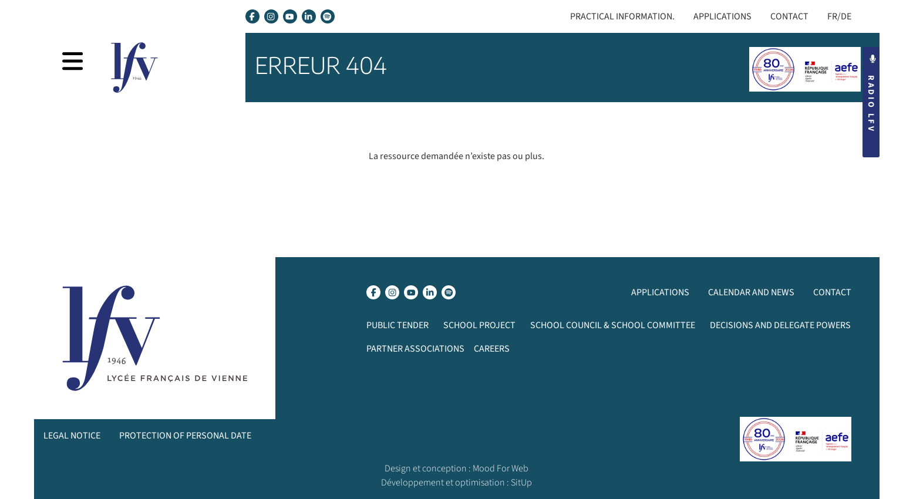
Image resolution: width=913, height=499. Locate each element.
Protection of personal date (185, 435)
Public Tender (397, 325)
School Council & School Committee (612, 325)
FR (832, 16)
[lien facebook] (252, 16)
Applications (722, 16)
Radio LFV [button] (871, 94)
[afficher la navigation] (72, 61)
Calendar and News (751, 292)
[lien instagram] (271, 16)
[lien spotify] (328, 16)
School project (479, 325)
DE (846, 16)
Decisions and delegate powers (780, 325)
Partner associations (415, 348)
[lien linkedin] (309, 16)
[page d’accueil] (134, 67)
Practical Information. (622, 16)
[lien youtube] (290, 16)
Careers (492, 348)
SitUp (521, 482)
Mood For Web (500, 468)
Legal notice (71, 435)
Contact (789, 16)
